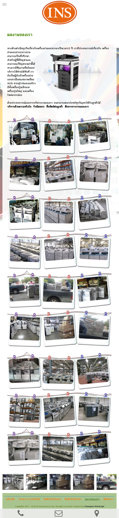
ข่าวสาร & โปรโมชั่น (29, 499)
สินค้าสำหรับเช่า (73, 499)
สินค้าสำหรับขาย (52, 499)
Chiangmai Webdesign (94, 506)
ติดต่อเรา (108, 499)
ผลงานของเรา (92, 499)
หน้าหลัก (10, 499)
